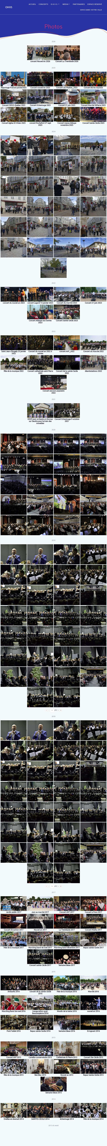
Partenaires (79, 4)
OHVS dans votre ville (91, 10)
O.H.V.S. (54, 4)
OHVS (8, 7)
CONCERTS (43, 4)
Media (65, 4)
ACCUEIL (32, 4)
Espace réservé (94, 4)
